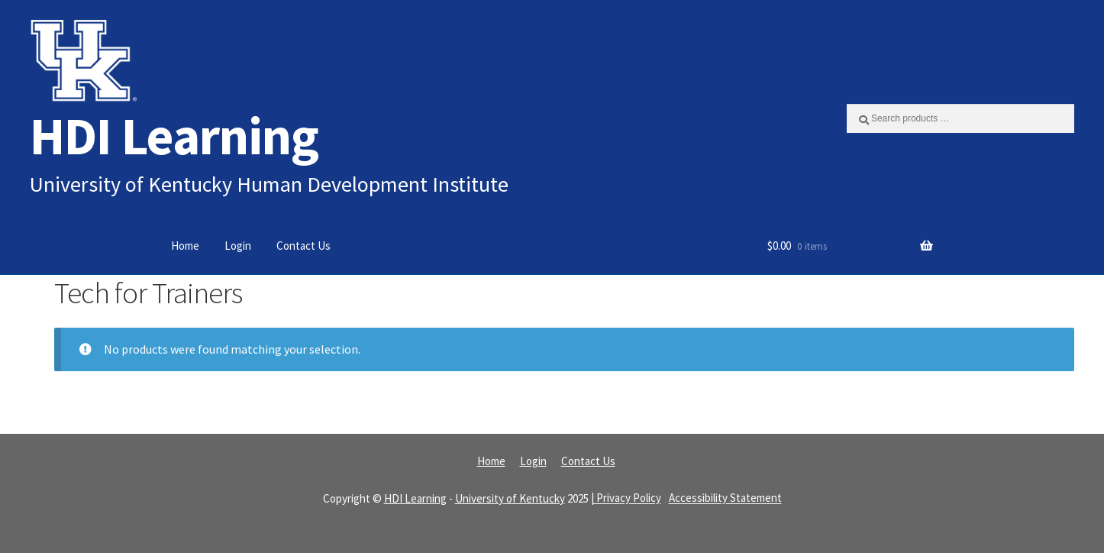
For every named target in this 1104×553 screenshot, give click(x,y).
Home (185, 245)
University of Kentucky (510, 498)
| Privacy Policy (626, 498)
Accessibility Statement (725, 498)
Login (237, 245)
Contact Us (303, 245)
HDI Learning (174, 135)
